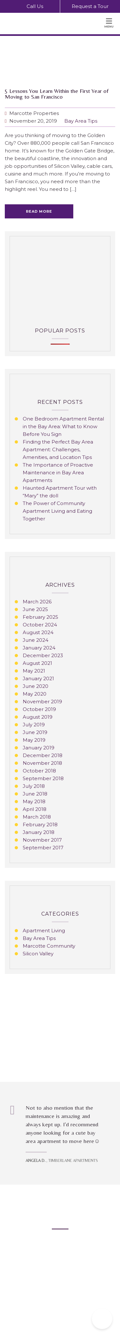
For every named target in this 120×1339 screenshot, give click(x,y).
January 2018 (38, 832)
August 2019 (37, 717)
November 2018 (42, 763)
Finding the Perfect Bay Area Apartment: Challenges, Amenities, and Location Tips (58, 449)
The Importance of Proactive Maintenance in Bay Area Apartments (58, 472)
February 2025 (40, 617)
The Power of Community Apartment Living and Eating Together (57, 511)
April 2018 (34, 809)
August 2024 (38, 632)
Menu (109, 23)
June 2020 (35, 686)
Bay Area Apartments (39, 1212)
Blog (34, 1282)
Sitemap (81, 1282)
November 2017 (42, 840)
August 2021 (37, 663)
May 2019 (34, 740)
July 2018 (34, 786)
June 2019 (35, 732)
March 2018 (37, 817)
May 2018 (34, 801)
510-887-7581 (67, 1243)
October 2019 (39, 709)
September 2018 (43, 778)
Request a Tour (90, 6)
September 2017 (43, 848)
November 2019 (42, 701)
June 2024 (35, 640)
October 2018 (39, 771)
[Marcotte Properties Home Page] (40, 24)
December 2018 (42, 755)
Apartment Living (44, 930)
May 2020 (34, 694)
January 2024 (39, 648)
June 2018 (35, 794)
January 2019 (38, 748)
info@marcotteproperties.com (66, 1259)
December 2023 (43, 655)
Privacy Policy (56, 1282)
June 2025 (35, 609)
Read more (39, 211)
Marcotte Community (49, 946)
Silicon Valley (38, 954)
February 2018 (40, 824)
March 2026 (37, 602)
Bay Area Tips (80, 121)
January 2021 (38, 678)
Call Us (30, 6)
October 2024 (40, 625)
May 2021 (34, 671)
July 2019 (34, 725)
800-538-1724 (68, 1251)
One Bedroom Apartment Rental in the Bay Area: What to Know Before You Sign (63, 426)
